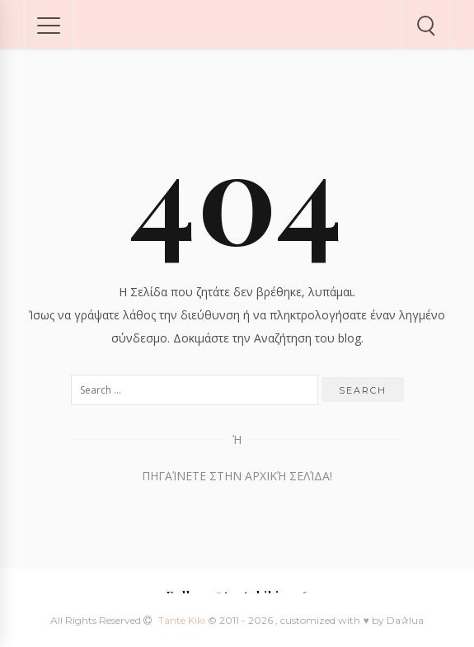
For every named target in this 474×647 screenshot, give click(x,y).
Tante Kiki (183, 620)
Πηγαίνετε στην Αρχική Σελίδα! (237, 476)
